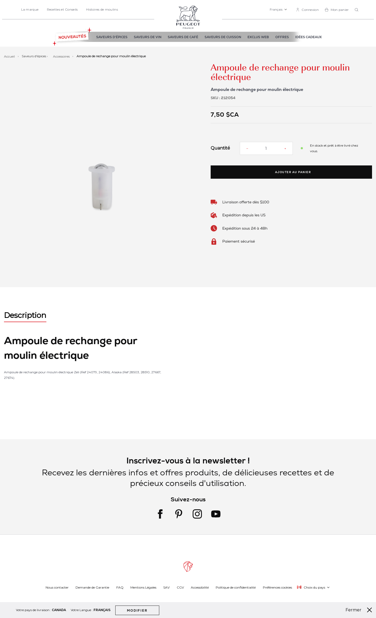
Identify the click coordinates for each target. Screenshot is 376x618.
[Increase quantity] (285, 148)
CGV (180, 587)
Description (25, 315)
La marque (30, 9)
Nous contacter (57, 587)
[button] (278, 9)
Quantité (220, 148)
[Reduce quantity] (247, 148)
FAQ (119, 587)
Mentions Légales (143, 587)
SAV (166, 587)
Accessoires (61, 56)
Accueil (10, 56)
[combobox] (357, 10)
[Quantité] (266, 148)
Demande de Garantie (92, 587)
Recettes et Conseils (62, 9)
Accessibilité (200, 587)
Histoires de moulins (102, 9)
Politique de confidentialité (236, 587)
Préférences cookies (277, 587)
